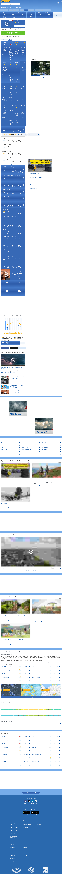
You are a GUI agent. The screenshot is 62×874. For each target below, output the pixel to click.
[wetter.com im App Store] (35, 813)
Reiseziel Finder (26, 854)
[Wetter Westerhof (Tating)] (46, 673)
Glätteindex (25, 852)
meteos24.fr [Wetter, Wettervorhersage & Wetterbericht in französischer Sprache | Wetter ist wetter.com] (12, 840)
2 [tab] (28, 570)
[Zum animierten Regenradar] (37, 75)
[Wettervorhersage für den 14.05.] (4, 13)
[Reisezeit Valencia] (31, 442)
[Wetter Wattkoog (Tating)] (46, 680)
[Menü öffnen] (60, 1)
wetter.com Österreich (14, 830)
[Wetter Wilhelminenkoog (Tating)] (15, 666)
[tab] (4, 39)
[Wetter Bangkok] (15, 757)
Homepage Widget (13, 833)
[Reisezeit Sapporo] (51, 447)
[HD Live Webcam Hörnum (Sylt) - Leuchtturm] (31, 552)
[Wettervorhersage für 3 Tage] (13, 342)
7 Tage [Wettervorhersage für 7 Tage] (20, 8)
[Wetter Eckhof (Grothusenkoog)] (15, 680)
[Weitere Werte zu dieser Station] (7, 717)
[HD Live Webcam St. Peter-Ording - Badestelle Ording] (7, 22)
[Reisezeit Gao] (51, 449)
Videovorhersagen (13, 822)
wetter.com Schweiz (13, 828)
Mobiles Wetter (40, 820)
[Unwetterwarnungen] (19, 283)
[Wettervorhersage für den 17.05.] (31, 13)
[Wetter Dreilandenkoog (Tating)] (15, 669)
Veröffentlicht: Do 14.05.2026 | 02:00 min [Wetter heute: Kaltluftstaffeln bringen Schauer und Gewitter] (8, 371)
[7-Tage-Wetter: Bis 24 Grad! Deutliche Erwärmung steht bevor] (12, 386)
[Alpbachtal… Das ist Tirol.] (45, 474)
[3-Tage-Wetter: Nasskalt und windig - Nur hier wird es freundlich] (12, 382)
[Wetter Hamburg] (15, 739)
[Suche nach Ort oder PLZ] (21, 1)
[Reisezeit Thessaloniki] (10, 444)
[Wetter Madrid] (15, 754)
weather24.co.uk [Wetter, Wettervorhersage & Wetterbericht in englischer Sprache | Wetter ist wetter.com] (12, 845)
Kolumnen (11, 824)
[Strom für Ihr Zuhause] (40, 183)
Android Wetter (39, 825)
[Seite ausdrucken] (22, 347)
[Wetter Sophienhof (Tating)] (46, 669)
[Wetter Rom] (46, 746)
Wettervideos (12, 848)
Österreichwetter (13, 855)
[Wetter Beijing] (46, 764)
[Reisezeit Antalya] (31, 451)
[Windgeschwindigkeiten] (31, 690)
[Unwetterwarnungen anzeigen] (13, 32)
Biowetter (25, 850)
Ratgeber (25, 848)
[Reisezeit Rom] (10, 447)
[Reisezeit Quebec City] (51, 444)
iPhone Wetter (39, 822)
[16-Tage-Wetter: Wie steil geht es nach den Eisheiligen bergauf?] (13, 274)
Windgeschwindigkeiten (27, 824)
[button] (13, 129)
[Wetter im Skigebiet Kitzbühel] (46, 723)
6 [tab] (35, 570)
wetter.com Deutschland (14, 827)
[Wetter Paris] (46, 750)
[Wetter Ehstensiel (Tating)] (46, 676)
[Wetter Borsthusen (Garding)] (15, 673)
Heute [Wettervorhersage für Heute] (1, 8)
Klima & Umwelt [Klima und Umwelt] (26, 857)
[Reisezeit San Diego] (51, 442)
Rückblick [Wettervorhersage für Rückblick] (46, 8)
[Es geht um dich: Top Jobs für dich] (40, 179)
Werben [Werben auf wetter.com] (11, 832)
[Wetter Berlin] (46, 736)
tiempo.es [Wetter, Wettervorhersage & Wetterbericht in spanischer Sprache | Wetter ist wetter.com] (11, 839)
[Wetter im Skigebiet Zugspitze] (15, 723)
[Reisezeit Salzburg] (10, 453)
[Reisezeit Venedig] (10, 451)
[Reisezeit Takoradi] (51, 453)
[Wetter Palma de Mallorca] (46, 754)
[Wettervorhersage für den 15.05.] (13, 13)
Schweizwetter (12, 854)
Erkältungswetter (26, 855)
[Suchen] (29, 1)
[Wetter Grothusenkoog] (15, 676)
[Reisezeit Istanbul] (31, 447)
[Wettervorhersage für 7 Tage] (18, 342)
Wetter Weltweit (12, 860)
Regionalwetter (12, 857)
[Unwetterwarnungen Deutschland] (51, 690)
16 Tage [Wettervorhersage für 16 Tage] (25, 8)
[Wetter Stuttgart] (46, 743)
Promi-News (12, 863)
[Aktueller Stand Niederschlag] (40, 66)
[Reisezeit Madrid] (31, 444)
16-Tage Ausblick (57, 13)
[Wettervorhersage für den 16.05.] (22, 13)
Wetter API (11, 835)
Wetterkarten (26, 820)
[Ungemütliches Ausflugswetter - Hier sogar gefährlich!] (12, 377)
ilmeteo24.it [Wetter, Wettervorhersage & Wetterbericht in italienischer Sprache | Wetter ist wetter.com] (12, 842)
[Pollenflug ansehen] (19, 25)
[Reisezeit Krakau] (31, 453)
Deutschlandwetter (13, 852)
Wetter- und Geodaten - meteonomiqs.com (14, 837)
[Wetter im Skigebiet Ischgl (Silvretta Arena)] (15, 725)
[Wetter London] (15, 750)
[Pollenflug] (58, 1)
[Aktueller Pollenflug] (7, 283)
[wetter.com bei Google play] (26, 813)
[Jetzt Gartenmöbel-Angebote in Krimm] (40, 175)
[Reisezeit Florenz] (10, 449)
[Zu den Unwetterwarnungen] (4, 140)
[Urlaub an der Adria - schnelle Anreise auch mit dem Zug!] (45, 610)
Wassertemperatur (26, 828)
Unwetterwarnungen (13, 825)
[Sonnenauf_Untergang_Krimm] (11, 134)
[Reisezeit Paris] (10, 442)
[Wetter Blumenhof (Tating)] (46, 666)
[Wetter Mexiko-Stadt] (46, 761)
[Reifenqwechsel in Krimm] (40, 165)
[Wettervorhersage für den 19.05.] (48, 13)
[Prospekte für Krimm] (40, 187)
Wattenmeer (17, 661)
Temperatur (25, 825)
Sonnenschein (25, 827)
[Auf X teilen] (14, 347)
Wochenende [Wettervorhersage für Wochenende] (15, 8)
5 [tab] (33, 570)
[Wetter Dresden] (15, 743)
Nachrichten (12, 850)
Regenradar (25, 822)
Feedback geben (24, 23)
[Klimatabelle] (19, 291)
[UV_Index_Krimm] (23, 134)
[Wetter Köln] (46, 739)
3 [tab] (30, 570)
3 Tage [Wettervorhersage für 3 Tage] (10, 8)
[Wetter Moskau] (15, 764)
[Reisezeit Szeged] (51, 451)
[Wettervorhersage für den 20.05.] (17, 71)
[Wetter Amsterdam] (15, 746)
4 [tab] (32, 570)
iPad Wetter (39, 824)
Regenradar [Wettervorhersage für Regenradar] (30, 8)
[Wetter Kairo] (15, 761)
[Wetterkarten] (7, 291)
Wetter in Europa (13, 858)
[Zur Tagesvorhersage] (13, 163)
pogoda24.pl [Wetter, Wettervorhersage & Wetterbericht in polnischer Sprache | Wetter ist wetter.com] (12, 844)
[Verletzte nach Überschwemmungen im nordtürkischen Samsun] (18, 407)
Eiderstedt (13, 661)
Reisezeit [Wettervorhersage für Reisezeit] (41, 8)
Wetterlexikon (12, 862)
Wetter (11, 820)
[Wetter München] (15, 736)
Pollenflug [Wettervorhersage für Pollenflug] (36, 8)
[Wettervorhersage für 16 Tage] (22, 342)
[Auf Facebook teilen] (5, 347)
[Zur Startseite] (6, 1)
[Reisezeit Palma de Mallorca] (31, 449)
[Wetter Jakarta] (46, 757)
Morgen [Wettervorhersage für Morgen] (6, 8)
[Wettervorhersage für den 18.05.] (40, 13)
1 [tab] (26, 570)
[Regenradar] (11, 690)
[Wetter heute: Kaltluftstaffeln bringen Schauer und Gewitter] (13, 359)
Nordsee (22, 661)
